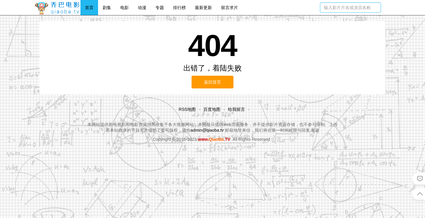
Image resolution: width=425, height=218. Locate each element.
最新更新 (203, 7)
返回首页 (212, 82)
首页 (89, 7)
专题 (159, 7)
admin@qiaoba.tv (207, 130)
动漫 (142, 7)
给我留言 (236, 109)
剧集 (107, 7)
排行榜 (179, 7)
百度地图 (211, 109)
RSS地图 (187, 109)
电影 (124, 7)
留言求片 (229, 7)
